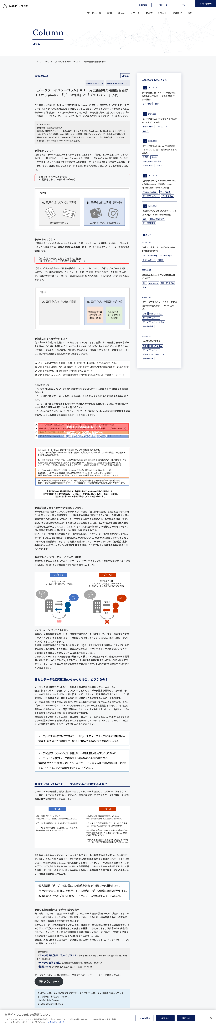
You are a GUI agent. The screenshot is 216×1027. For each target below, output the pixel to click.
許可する (186, 1018)
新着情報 (143, 4)
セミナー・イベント (156, 13)
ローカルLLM (162, 126)
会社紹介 (177, 13)
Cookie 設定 (144, 1018)
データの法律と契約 (49, 962)
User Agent (165, 192)
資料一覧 (163, 4)
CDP (144, 219)
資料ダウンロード (49, 981)
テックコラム (148, 126)
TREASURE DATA (157, 219)
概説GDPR (44, 966)
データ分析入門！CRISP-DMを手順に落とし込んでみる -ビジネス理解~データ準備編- (159, 96)
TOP (36, 61)
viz (183, 4)
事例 (109, 13)
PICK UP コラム (166, 255)
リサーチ (135, 13)
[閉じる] (211, 1018)
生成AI (145, 130)
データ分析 (147, 103)
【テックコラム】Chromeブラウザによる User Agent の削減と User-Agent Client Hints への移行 (159, 184)
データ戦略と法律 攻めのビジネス (58, 955)
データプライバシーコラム (117, 83)
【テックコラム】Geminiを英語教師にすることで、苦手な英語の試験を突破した (159, 149)
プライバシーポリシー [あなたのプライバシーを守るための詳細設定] (57, 1022)
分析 (157, 103)
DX (144, 255)
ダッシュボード (149, 259)
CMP (144, 313)
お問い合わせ (206, 3)
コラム (121, 13)
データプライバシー (94, 83)
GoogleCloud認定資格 (152, 161)
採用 (190, 13)
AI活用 (145, 157)
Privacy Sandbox (150, 192)
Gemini (154, 157)
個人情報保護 (148, 326)
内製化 (160, 259)
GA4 (144, 283)
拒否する (165, 1018)
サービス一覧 (94, 13)
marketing (152, 255)
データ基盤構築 (149, 223)
